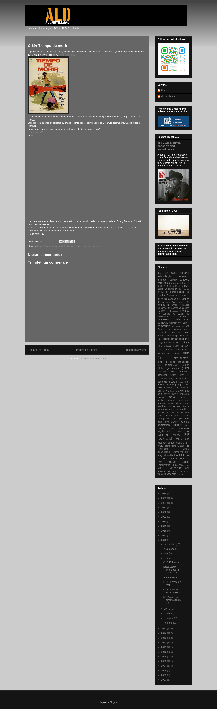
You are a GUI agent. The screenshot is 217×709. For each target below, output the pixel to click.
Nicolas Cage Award (178, 403)
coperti (169, 329)
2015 (164, 628)
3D (166, 273)
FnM (165, 365)
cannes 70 (176, 308)
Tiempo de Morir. (66, 54)
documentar (170, 338)
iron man (170, 385)
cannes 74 (176, 311)
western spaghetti (167, 474)
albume (184, 273)
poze (186, 425)
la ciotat (175, 387)
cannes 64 (168, 302)
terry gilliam (164, 455)
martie (167, 613)
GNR (177, 365)
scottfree (162, 442)
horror (173, 375)
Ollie (178, 406)
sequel (171, 442)
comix (186, 322)
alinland (184, 276)
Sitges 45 (183, 445)
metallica (184, 397)
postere (177, 424)
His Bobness (180, 371)
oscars (161, 409)
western (95, 246)
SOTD (186, 448)
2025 (164, 498)
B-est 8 (170, 286)
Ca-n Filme (183, 295)
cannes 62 (174, 299)
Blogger (113, 702)
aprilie (167, 608)
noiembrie (169, 548)
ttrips (187, 465)
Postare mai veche (135, 349)
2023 (164, 507)
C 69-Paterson (171, 562)
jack (177, 384)
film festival (84, 246)
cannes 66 (163, 304)
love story (164, 393)
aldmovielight (164, 276)
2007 (164, 665)
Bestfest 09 (163, 292)
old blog (169, 406)
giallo (171, 365)
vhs (165, 468)
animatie (162, 279)
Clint (186, 319)
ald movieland (168, 96)
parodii (182, 409)
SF (187, 442)
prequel (171, 428)
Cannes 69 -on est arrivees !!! (172, 591)
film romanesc (179, 361)
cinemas (184, 316)
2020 (164, 521)
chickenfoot (163, 317)
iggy (182, 375)
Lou (187, 390)
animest (173, 280)
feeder (177, 353)
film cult (74, 246)
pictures (184, 418)
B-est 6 (185, 283)
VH (159, 468)
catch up (183, 313)
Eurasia (170, 349)
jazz (182, 384)
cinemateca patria (169, 319)
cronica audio (181, 329)
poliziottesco (164, 425)
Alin (163, 90)
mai (166, 558)
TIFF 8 (181, 458)
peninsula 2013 (170, 419)
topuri (172, 461)
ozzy (175, 409)
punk (178, 431)
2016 (164, 540)
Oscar (185, 406)
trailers (185, 461)
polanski (184, 421)
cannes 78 (169, 314)
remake (177, 434)
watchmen (172, 471)
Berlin (161, 288)
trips (181, 465)
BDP (186, 285)
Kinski (167, 387)
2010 (164, 652)
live (167, 390)
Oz (170, 409)
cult (179, 333)
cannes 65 (183, 302)
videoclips (176, 468)
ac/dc (173, 273)
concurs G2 (182, 326)
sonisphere (163, 449)
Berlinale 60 (171, 288)
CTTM (172, 332)
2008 (164, 661)
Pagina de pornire (86, 349)
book (187, 292)
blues (180, 291)
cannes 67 (175, 305)
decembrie (170, 544)
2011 (164, 647)
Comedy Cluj (175, 323)
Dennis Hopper (172, 336)
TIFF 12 (173, 458)
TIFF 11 (164, 458)
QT (187, 431)
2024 (164, 502)
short (160, 445)
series (180, 442)
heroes (162, 371)
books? (172, 296)
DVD (160, 349)
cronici (162, 332)
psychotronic (164, 431)
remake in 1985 (35, 132)
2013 (164, 638)
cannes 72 (166, 311)
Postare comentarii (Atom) (94, 358)
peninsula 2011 (171, 415)
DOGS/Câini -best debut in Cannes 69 (171, 570)
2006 (164, 670)
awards (176, 283)
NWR (160, 406)
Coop (160, 329)
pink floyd (163, 421)
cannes (49, 246)
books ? (41, 246)
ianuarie (168, 622)
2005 (164, 675)
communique (166, 326)
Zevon (180, 474)
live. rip (173, 391)
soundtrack (164, 451)
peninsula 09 (172, 412)
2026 (164, 493)
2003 (164, 679)
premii (161, 428)
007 (159, 273)
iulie (166, 553)
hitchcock (162, 375)
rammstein (163, 434)
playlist (174, 421)
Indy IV (173, 379)
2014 (164, 633)
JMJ (187, 385)
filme (160, 365)
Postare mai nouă (38, 349)
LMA (181, 390)
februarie (169, 618)
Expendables (164, 353)
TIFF (181, 455)
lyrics (175, 393)
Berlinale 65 (184, 289)
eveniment (182, 349)
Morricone (183, 400)
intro (181, 382)
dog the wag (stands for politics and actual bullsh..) (173, 342)
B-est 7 (161, 286)
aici (32, 135)
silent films (170, 446)
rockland (165, 438)
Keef (160, 387)
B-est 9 (179, 286)
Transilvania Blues (168, 465)
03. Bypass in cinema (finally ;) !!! (172, 600)
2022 (164, 512)
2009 (164, 656)
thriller (174, 455)
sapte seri (182, 439)
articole (184, 279)
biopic (173, 292)
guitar (185, 368)
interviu (173, 381)
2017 (164, 535)
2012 (164, 642)
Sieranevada (170, 577)
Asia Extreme (165, 283)
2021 (164, 516)
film (67, 246)
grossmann (173, 368)
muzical (162, 403)
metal (171, 397)
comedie (163, 322)
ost (166, 409)
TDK (187, 452)
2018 (164, 530)
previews (183, 428)
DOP (186, 346)
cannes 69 (60, 246)
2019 (164, 526)
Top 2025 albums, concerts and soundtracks (169, 146)
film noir (163, 361)
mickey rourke (166, 400)
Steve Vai (178, 452)
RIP (186, 434)
